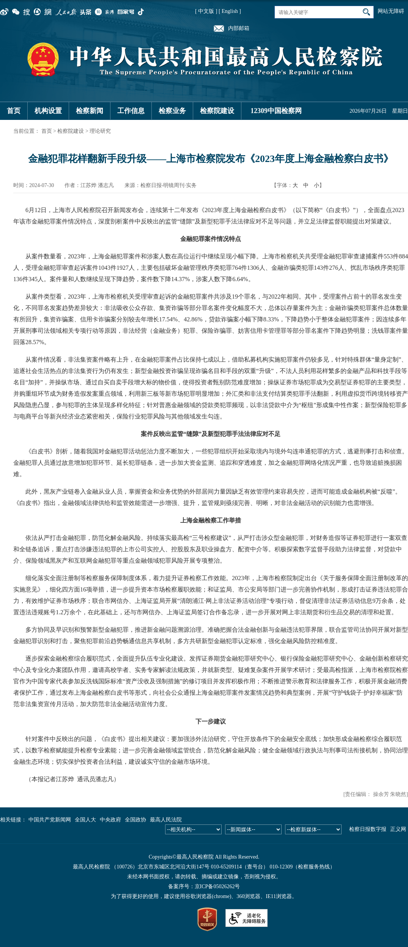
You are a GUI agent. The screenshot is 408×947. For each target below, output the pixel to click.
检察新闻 (89, 111)
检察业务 (172, 111)
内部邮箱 (238, 28)
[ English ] (230, 11)
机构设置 (48, 111)
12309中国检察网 (276, 111)
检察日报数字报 (367, 829)
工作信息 (131, 111)
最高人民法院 (166, 820)
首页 (13, 111)
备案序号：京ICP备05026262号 (204, 886)
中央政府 (110, 820)
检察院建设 (217, 111)
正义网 (398, 829)
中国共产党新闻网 (49, 820)
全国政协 (135, 820)
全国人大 (85, 820)
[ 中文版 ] (206, 11)
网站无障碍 (391, 11)
